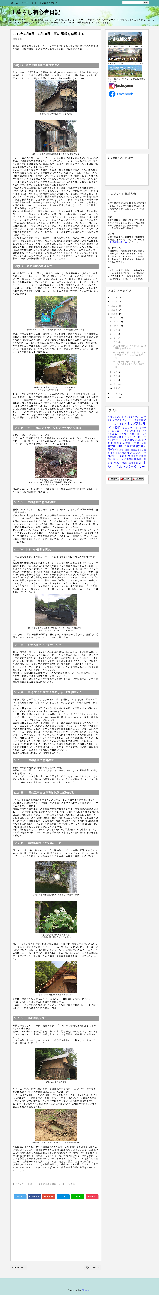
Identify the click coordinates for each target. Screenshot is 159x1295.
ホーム (14, 3)
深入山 (131, 452)
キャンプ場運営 (136, 420)
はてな (63, 1196)
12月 (117, 317)
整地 (133, 456)
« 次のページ (19, 1267)
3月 (116, 380)
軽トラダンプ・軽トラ (132, 436)
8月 (116, 334)
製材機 (140, 456)
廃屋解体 (132, 459)
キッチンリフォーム (134, 417)
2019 (114, 314)
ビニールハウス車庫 (126, 431)
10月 (117, 326)
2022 (114, 301)
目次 (34, 3)
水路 (128, 456)
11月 (117, 322)
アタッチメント (116, 417)
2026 (114, 297)
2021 (114, 306)
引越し (138, 434)
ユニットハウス (121, 434)
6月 (116, 342)
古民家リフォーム (116, 440)
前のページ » (93, 1267)
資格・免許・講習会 (128, 450)
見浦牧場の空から (118, 242)
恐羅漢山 (114, 437)
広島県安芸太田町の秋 (126, 443)
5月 (116, 372)
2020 (114, 310)
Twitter (19, 1196)
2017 (114, 397)
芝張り (141, 450)
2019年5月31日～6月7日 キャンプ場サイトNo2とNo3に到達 (129, 355)
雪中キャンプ (120, 459)
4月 (116, 376)
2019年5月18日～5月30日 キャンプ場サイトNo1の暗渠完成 (129, 364)
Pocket (92, 1196)
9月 (116, 330)
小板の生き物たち (48, 3)
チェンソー (129, 428)
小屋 (112, 453)
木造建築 (134, 463)
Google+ (48, 1196)
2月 (116, 384)
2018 (114, 393)
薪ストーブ (141, 453)
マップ (24, 3)
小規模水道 (121, 453)
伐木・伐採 (121, 462)
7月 (116, 338)
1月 (116, 388)
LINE (77, 1196)
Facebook (34, 1196)
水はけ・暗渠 (116, 456)
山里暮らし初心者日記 (32, 12)
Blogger (86, 1290)
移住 (132, 434)
